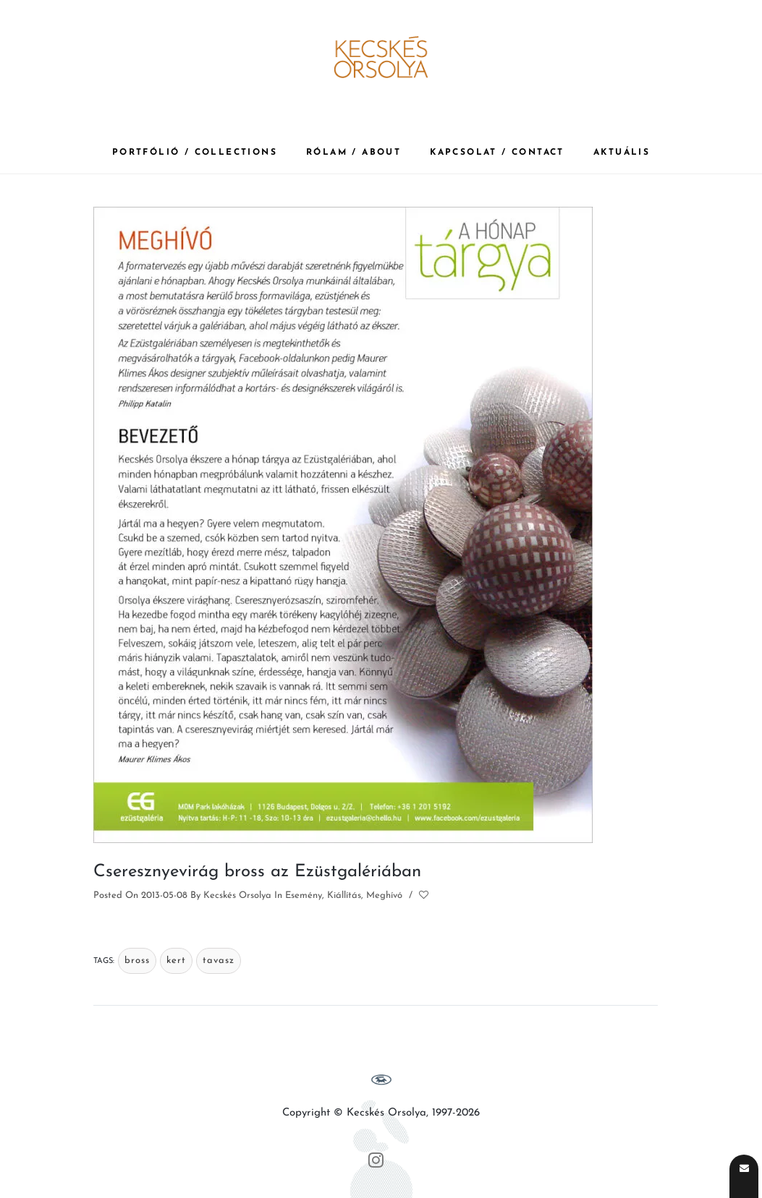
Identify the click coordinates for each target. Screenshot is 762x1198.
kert (176, 960)
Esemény (303, 895)
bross (137, 960)
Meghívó (384, 895)
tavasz (218, 960)
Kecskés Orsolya (237, 895)
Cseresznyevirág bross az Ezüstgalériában (257, 872)
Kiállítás (344, 895)
